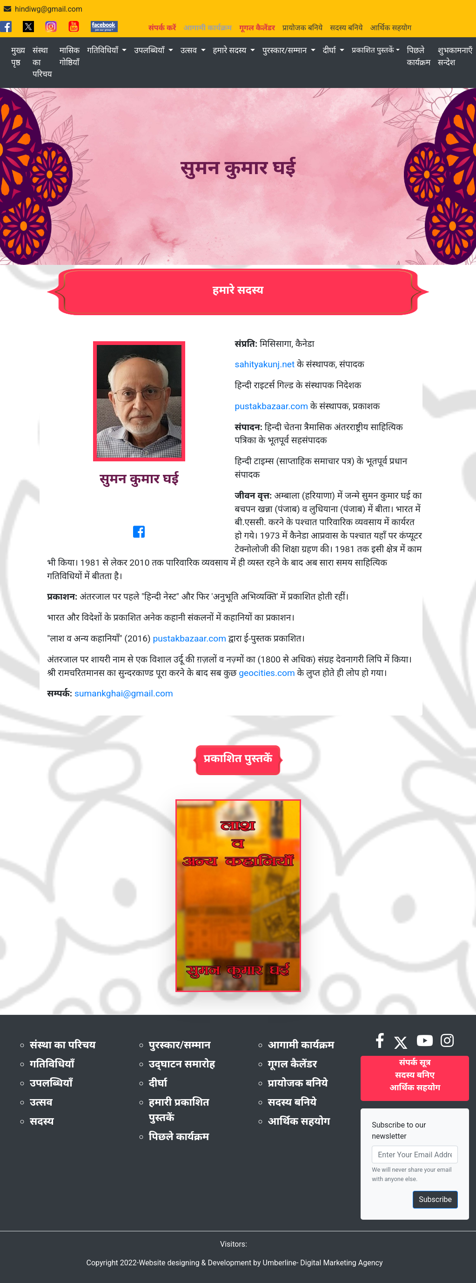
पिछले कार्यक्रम (419, 56)
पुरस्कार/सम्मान (285, 50)
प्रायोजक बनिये (302, 27)
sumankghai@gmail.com (123, 693)
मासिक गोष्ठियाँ (70, 56)
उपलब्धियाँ (150, 50)
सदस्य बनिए (415, 1075)
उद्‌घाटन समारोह (182, 1064)
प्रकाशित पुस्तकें (373, 50)
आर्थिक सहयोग (390, 27)
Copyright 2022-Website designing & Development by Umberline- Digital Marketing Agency (234, 1262)
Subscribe (435, 1199)
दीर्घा (330, 50)
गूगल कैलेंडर (292, 1064)
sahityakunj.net (265, 364)
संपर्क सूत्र (415, 1062)
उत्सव (190, 50)
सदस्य (42, 1121)
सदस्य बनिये (346, 27)
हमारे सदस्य (230, 50)
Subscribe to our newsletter (399, 1131)
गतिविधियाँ (103, 50)
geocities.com (267, 673)
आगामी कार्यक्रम (301, 1045)
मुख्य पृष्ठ (18, 56)
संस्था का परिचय (42, 62)
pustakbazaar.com (271, 406)
